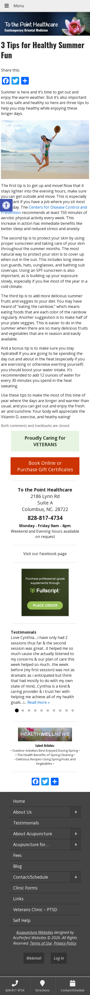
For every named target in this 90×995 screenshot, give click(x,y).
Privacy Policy (65, 943)
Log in (59, 958)
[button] (6, 205)
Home (19, 801)
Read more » (38, 702)
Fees (17, 855)
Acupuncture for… (31, 844)
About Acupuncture (32, 833)
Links (18, 899)
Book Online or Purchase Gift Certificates (45, 466)
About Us (22, 812)
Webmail (33, 958)
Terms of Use (41, 943)
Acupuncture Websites (34, 932)
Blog (17, 866)
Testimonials (26, 823)
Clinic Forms (25, 888)
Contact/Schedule (30, 877)
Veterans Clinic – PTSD (35, 909)
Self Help (21, 920)
